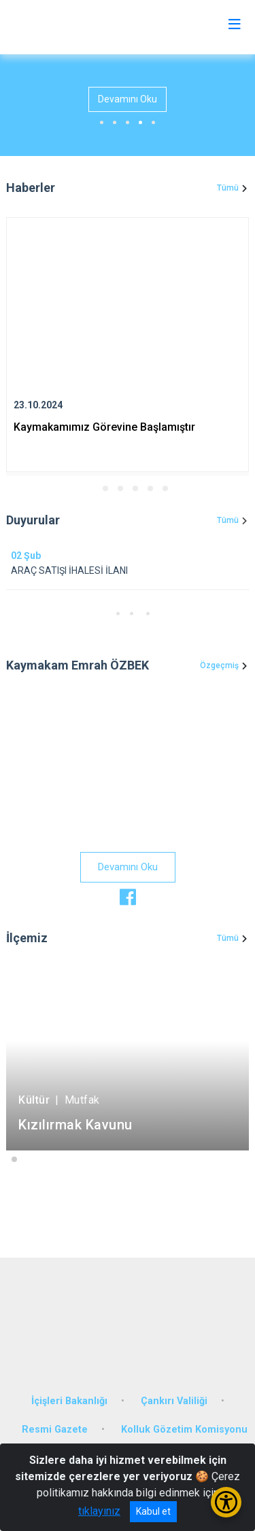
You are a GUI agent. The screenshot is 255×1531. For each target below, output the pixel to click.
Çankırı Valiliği (174, 1401)
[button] (90, 488)
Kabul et (153, 1511)
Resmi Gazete (55, 1429)
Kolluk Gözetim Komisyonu (184, 1429)
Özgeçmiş (219, 665)
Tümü (228, 188)
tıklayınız (99, 1511)
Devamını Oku (127, 99)
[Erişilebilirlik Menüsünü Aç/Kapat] (226, 1502)
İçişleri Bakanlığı (69, 1401)
